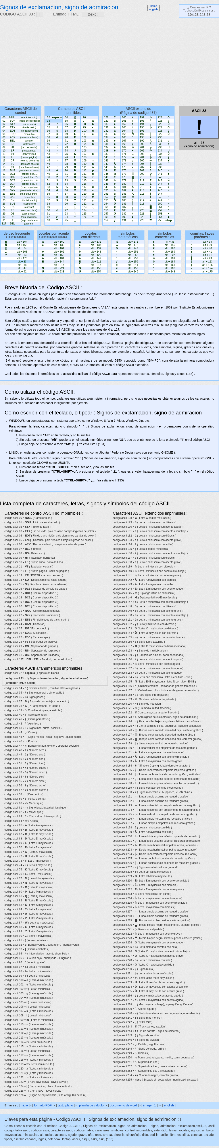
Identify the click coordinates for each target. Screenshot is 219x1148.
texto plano (65, 1105)
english (153, 9)
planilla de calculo (91, 1105)
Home (153, 6)
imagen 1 (150, 1105)
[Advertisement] (41, 61)
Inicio (24, 1105)
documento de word (123, 1105)
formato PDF (43, 1105)
